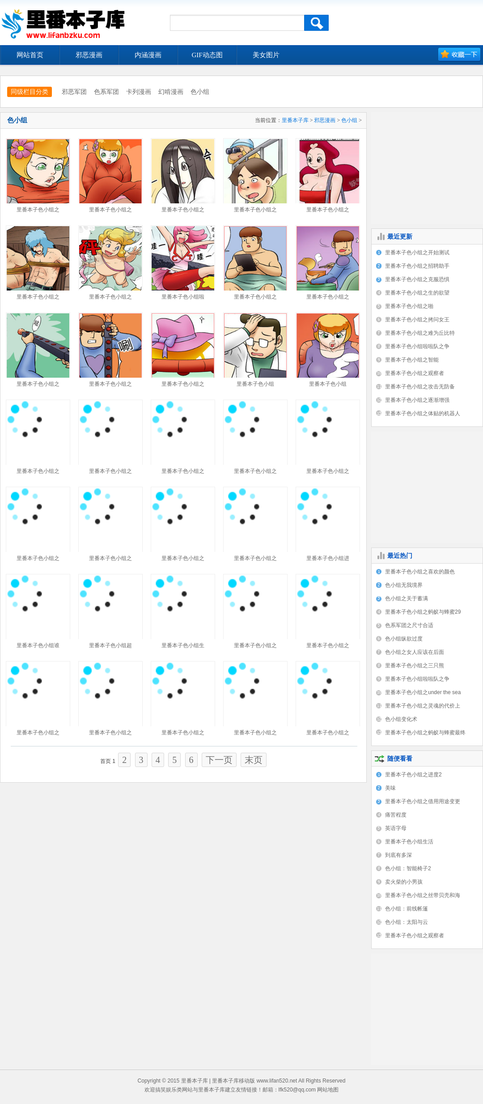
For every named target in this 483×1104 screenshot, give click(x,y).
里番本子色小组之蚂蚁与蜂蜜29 (423, 612)
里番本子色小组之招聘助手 (417, 266)
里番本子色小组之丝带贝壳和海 (422, 895)
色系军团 (106, 91)
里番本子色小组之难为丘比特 (420, 333)
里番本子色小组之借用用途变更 (422, 801)
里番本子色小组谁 (38, 645)
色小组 (200, 91)
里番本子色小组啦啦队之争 (417, 346)
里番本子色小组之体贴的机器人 (422, 413)
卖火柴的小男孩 (404, 882)
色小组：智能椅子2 (408, 868)
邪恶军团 (74, 91)
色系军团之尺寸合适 (409, 625)
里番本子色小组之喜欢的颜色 (420, 572)
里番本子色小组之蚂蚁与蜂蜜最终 (425, 732)
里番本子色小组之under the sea (423, 692)
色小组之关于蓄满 (406, 598)
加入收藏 (459, 55)
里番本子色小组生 (182, 645)
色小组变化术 (401, 719)
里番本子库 (295, 120)
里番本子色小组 (255, 384)
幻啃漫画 (170, 91)
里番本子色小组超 (110, 645)
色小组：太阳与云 (406, 922)
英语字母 (396, 828)
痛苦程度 (396, 815)
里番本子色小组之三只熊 (414, 665)
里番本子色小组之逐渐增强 (417, 400)
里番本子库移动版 (233, 1081)
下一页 (219, 760)
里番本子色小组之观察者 (414, 373)
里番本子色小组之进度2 (413, 774)
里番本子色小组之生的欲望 (417, 293)
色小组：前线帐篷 (406, 909)
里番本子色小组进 (327, 558)
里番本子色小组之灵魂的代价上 (422, 706)
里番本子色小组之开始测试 (417, 252)
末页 (254, 760)
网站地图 (328, 1090)
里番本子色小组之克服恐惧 (417, 279)
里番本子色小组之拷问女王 (417, 319)
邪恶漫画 (324, 120)
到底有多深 (398, 855)
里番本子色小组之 (38, 209)
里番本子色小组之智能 (412, 360)
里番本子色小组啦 (182, 297)
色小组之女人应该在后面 (414, 652)
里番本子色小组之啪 (409, 306)
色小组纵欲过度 (404, 639)
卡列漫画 (138, 91)
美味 (390, 788)
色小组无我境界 (404, 585)
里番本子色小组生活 (409, 842)
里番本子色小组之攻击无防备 (420, 386)
